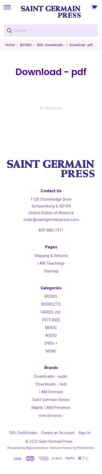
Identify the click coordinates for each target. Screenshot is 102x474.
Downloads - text (51, 384)
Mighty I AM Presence (51, 407)
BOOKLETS (51, 304)
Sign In (84, 432)
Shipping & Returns (51, 255)
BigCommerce (37, 448)
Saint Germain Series (51, 399)
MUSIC (51, 327)
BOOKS (51, 296)
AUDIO (51, 335)
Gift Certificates (23, 432)
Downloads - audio (51, 376)
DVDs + (51, 343)
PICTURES (51, 320)
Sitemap (51, 271)
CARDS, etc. (51, 312)
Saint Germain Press (55, 441)
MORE (51, 351)
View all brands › (51, 416)
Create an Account (58, 432)
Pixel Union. (86, 448)
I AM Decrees (51, 391)
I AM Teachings (51, 263)
